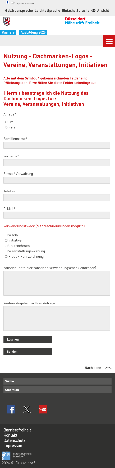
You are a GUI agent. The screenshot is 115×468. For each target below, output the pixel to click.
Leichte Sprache (47, 10)
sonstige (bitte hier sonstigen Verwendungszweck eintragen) (49, 267)
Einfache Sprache (75, 10)
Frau (10, 121)
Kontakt (10, 435)
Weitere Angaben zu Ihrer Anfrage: (29, 303)
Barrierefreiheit (17, 429)
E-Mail (9, 208)
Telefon (9, 191)
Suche (9, 381)
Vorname (11, 156)
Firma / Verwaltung (18, 173)
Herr (10, 127)
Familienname (15, 138)
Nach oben (93, 367)
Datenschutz (14, 440)
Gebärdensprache (19, 10)
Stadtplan (12, 390)
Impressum (13, 445)
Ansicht (100, 10)
